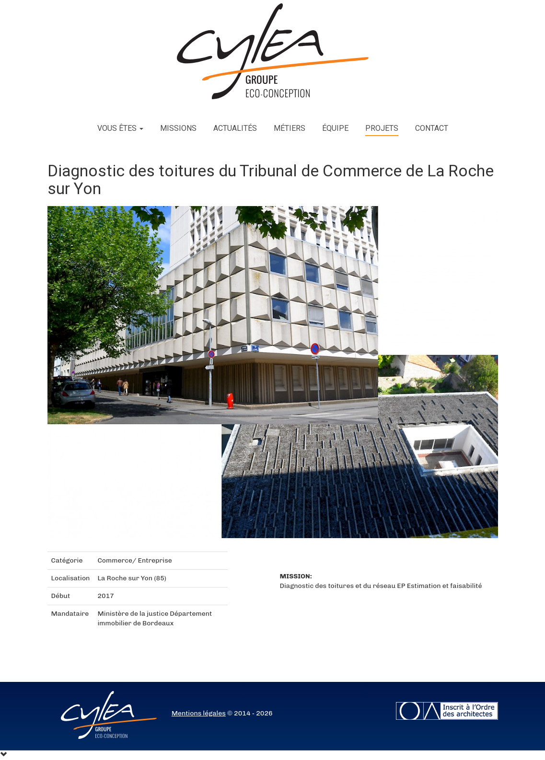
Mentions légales (199, 713)
